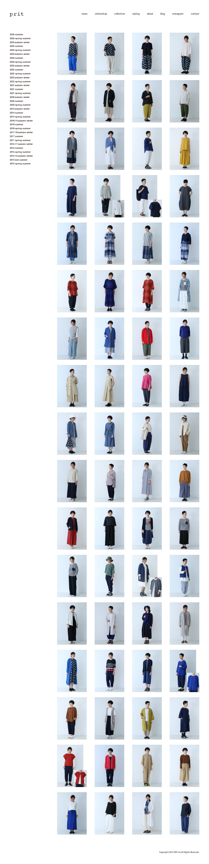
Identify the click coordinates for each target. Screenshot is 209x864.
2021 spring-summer (20, 93)
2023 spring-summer (20, 73)
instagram (178, 13)
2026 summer (16, 34)
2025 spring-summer (20, 50)
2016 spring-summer (20, 152)
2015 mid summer (18, 160)
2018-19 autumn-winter (21, 120)
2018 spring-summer (20, 128)
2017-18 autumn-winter (21, 132)
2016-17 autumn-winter (21, 144)
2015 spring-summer (20, 163)
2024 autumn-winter (20, 54)
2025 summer (16, 46)
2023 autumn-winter (20, 65)
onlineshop (101, 13)
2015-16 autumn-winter (21, 156)
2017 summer (16, 136)
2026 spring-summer (20, 38)
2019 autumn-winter (20, 109)
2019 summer (16, 113)
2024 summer (16, 58)
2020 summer (16, 101)
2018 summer (16, 124)
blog (162, 13)
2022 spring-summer (20, 81)
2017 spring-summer (20, 140)
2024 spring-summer (20, 62)
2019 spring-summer (20, 117)
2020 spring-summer (20, 105)
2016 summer (16, 148)
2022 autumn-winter (20, 77)
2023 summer (16, 69)
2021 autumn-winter (20, 85)
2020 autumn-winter (20, 97)
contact (195, 13)
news (85, 13)
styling (136, 13)
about (150, 13)
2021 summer (16, 89)
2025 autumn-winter (20, 42)
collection (119, 13)
